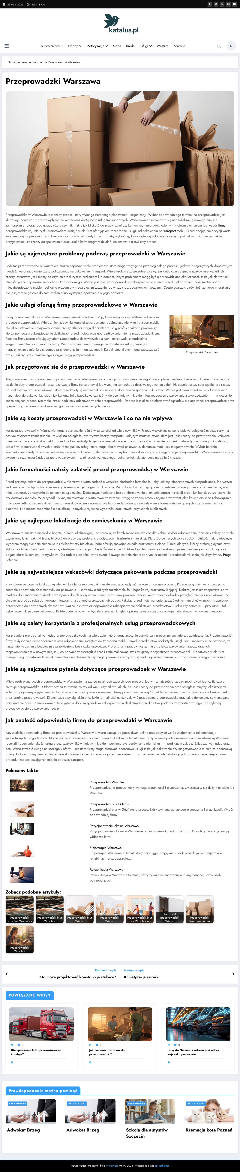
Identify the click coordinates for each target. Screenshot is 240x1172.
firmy (221, 225)
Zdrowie (179, 46)
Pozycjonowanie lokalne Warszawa (114, 825)
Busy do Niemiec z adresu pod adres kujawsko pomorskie (193, 1052)
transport (170, 230)
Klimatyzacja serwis (141, 977)
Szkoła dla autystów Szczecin (147, 1133)
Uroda (130, 46)
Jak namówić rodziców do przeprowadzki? (106, 1052)
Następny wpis (134, 970)
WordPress (112, 1165)
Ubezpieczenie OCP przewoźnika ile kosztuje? (36, 1052)
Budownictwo (52, 46)
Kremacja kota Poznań (208, 1130)
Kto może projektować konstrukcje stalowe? (77, 977)
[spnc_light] (231, 46)
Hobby (75, 46)
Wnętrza (163, 46)
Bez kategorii (17, 1103)
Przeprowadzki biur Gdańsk (109, 804)
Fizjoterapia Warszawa (106, 847)
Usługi (146, 46)
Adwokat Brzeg (23, 1130)
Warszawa (211, 352)
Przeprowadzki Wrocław (107, 782)
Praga (227, 554)
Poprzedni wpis (105, 970)
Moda (117, 46)
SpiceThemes (162, 1165)
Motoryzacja (97, 46)
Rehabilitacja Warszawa (106, 869)
